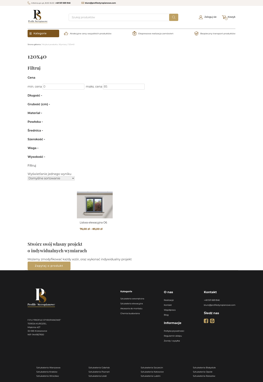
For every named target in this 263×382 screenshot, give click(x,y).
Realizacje (169, 300)
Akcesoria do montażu (131, 308)
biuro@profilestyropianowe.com (100, 3)
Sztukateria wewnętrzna (132, 298)
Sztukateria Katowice (152, 371)
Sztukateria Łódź (98, 376)
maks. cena (94, 86)
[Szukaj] (173, 17)
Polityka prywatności (174, 331)
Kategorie (38, 33)
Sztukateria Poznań (99, 371)
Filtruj (32, 165)
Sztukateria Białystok (204, 367)
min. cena (35, 86)
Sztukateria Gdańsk (99, 367)
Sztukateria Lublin (151, 376)
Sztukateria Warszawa (48, 367)
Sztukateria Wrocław (47, 376)
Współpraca (170, 310)
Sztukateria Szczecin (152, 367)
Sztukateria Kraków (46, 371)
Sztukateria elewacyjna (131, 303)
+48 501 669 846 (62, 3)
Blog (166, 315)
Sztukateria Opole (202, 371)
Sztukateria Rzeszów (204, 376)
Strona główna (34, 44)
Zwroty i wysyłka (172, 340)
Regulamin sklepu (173, 336)
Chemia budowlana (130, 313)
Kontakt (168, 305)
